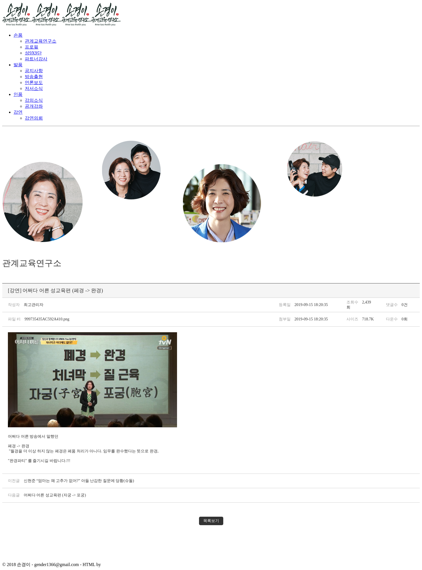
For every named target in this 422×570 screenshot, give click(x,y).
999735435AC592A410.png (47, 319)
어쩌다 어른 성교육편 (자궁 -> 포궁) (55, 495)
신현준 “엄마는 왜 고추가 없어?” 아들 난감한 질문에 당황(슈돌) (79, 481)
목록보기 (211, 521)
